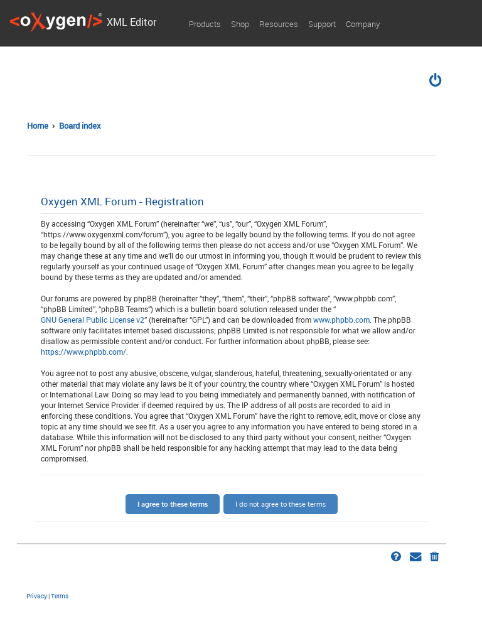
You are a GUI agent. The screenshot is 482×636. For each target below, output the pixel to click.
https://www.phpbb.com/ (83, 352)
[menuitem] (436, 81)
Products (205, 24)
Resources (278, 24)
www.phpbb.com (341, 320)
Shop (240, 24)
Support (322, 24)
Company (363, 24)
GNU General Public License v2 (92, 320)
